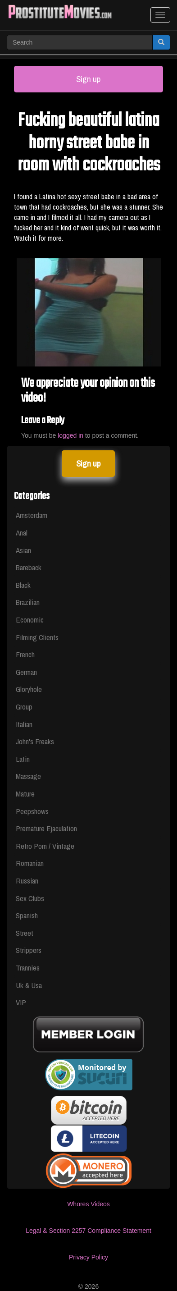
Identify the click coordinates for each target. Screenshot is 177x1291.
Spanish (27, 915)
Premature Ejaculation (46, 828)
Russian (27, 880)
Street (24, 933)
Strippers (28, 950)
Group (24, 706)
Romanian (30, 863)
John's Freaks (35, 741)
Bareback (28, 567)
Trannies (28, 967)
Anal (21, 532)
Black (23, 585)
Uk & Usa (29, 985)
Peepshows (32, 811)
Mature (25, 793)
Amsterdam (31, 515)
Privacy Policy (88, 1257)
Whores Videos (88, 1204)
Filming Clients (37, 637)
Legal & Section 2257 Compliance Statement (88, 1230)
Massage (28, 776)
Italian (24, 724)
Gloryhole (29, 689)
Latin (23, 759)
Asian (23, 550)
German (26, 672)
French (25, 654)
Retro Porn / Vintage (45, 846)
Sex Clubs (30, 898)
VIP (21, 1002)
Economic (30, 619)
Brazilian (28, 602)
